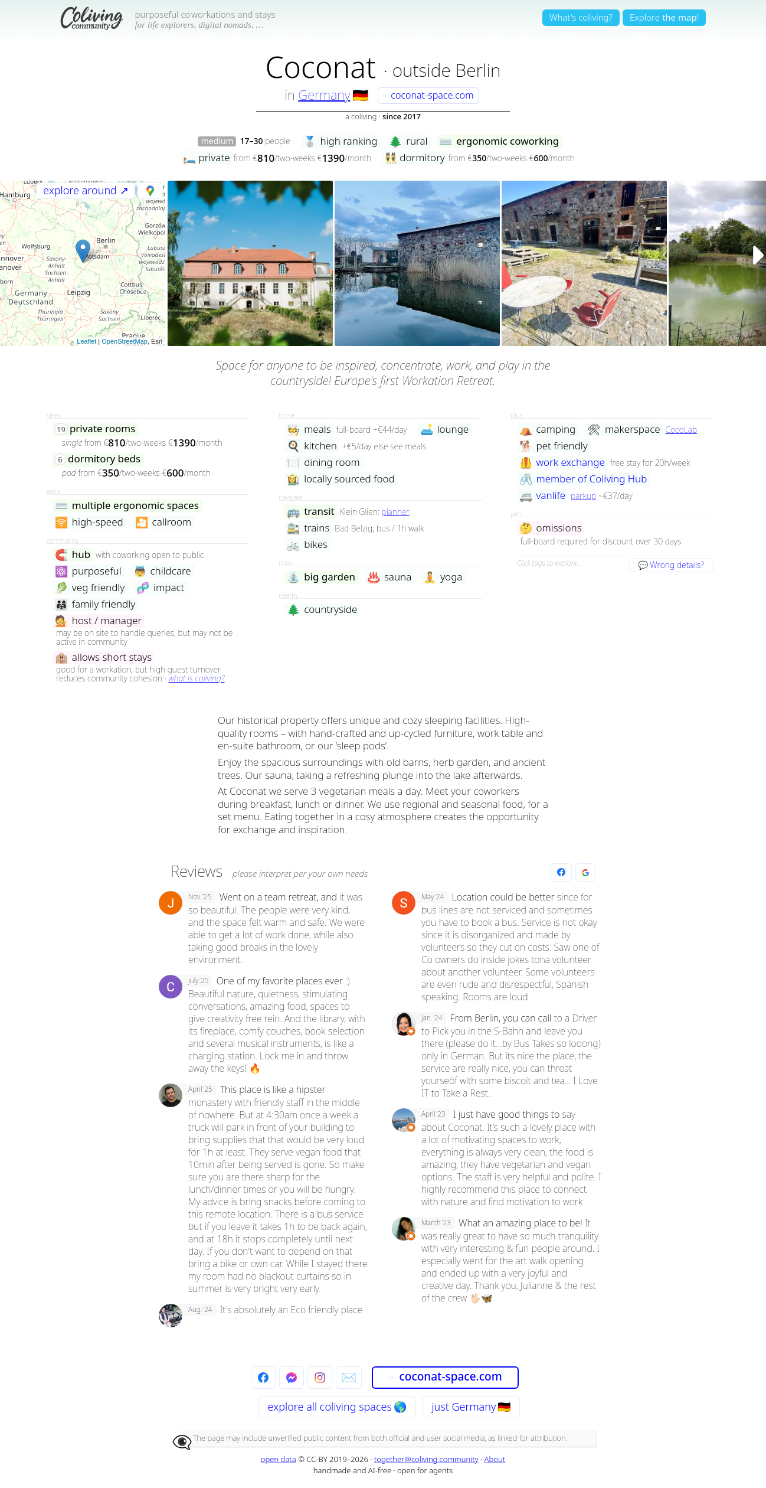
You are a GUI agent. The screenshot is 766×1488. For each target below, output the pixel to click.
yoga (442, 577)
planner (396, 511)
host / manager (98, 621)
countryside (322, 609)
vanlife (542, 495)
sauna (389, 577)
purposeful (88, 571)
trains (308, 528)
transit (310, 511)
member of (583, 479)
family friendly (95, 604)
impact (160, 588)
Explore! (664, 17)
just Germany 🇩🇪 (470, 1406)
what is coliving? (196, 678)
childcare (162, 571)
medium (217, 141)
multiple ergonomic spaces (127, 506)
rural (408, 141)
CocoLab (681, 429)
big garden (321, 577)
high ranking (340, 141)
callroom (163, 522)
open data (278, 1459)
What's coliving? (581, 17)
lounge (444, 429)
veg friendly (90, 588)
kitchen (312, 446)
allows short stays (103, 657)
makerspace (623, 429)
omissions (550, 528)
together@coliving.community (426, 1459)
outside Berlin (446, 70)
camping (547, 429)
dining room (323, 462)
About (495, 1459)
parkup (583, 495)
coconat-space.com (426, 95)
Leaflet (86, 341)
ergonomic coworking (499, 141)
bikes (307, 545)
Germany (324, 94)
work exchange (562, 462)
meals (308, 429)
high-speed (89, 522)
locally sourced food (340, 479)
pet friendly (553, 446)
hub (72, 555)
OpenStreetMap (125, 341)
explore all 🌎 (337, 1406)
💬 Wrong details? (671, 564)
